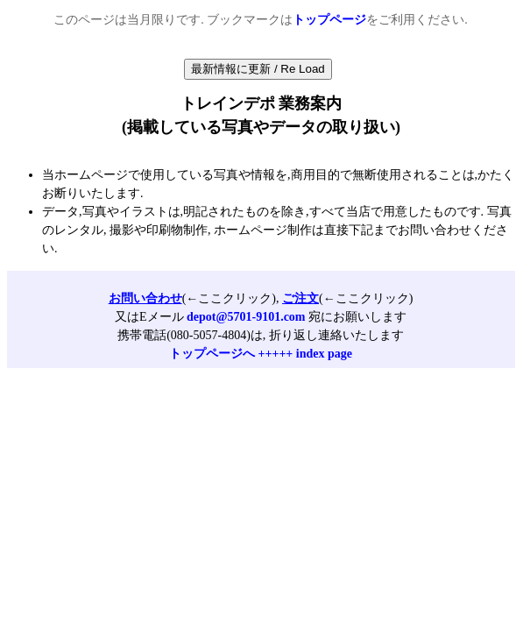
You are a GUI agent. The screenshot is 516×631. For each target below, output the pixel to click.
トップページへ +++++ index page (260, 353)
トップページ (329, 19)
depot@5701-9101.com (246, 316)
